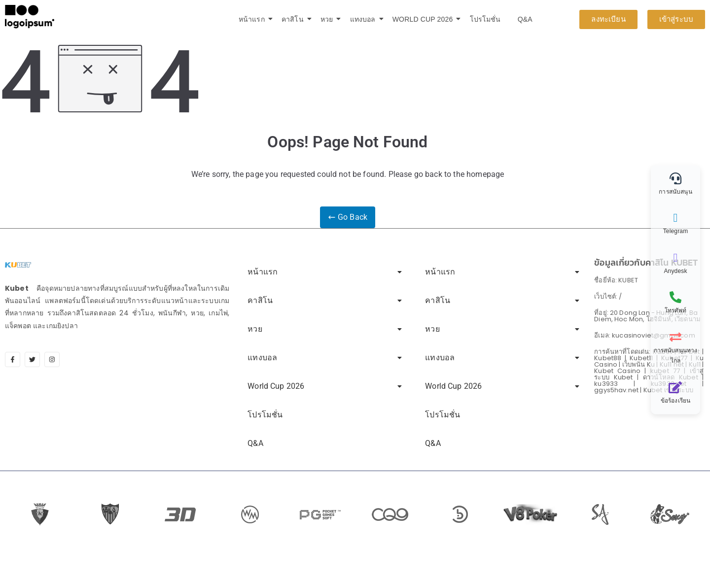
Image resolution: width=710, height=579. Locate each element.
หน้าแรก (253, 19)
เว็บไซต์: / (608, 296)
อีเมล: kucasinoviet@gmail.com (644, 335)
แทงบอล (364, 19)
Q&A (525, 19)
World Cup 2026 (424, 19)
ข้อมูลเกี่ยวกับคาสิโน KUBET (646, 262)
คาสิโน (294, 19)
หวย (328, 19)
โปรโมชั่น (485, 19)
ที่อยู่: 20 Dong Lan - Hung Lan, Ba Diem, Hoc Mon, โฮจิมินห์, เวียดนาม (647, 315)
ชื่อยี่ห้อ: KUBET (616, 279)
